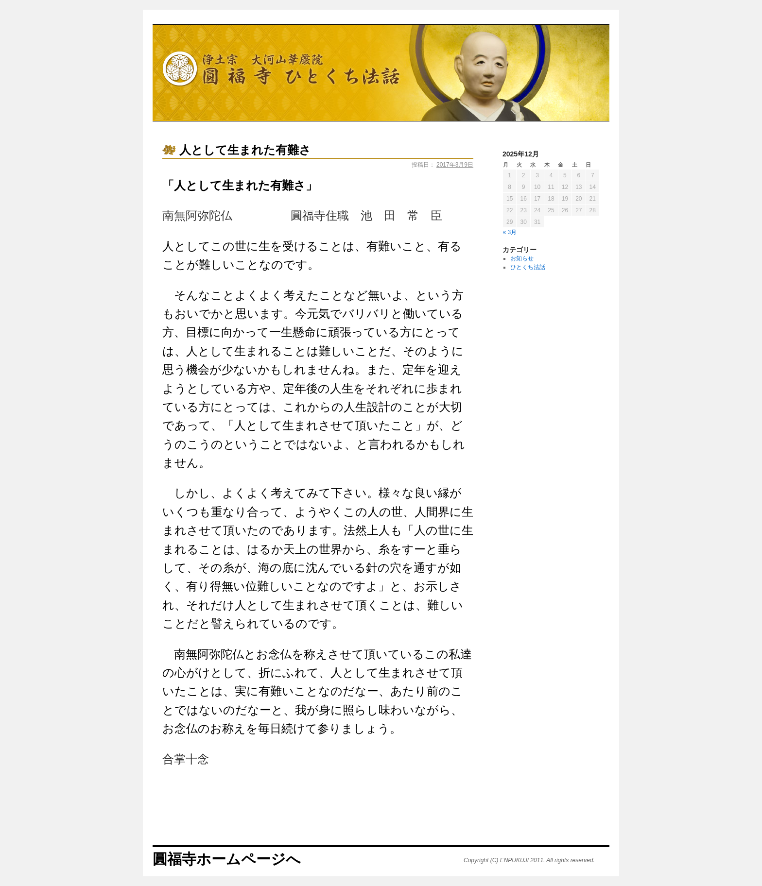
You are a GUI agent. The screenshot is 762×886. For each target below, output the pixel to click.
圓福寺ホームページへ (227, 859)
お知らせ (522, 258)
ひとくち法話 (527, 267)
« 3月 (510, 232)
